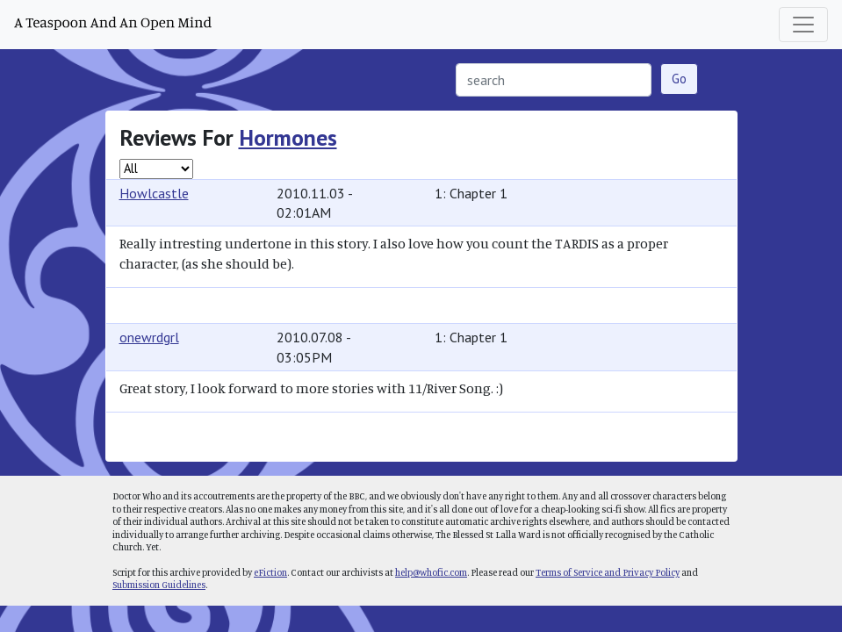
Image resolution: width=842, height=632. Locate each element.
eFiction (270, 572)
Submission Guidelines (158, 584)
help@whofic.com (431, 572)
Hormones (288, 137)
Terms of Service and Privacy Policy (608, 572)
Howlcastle (154, 193)
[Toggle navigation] (803, 24)
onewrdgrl (149, 337)
